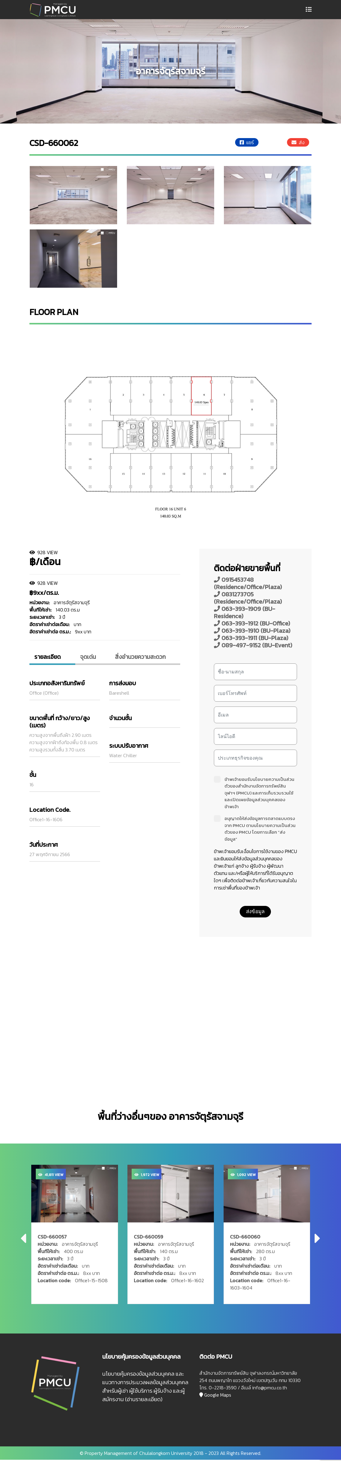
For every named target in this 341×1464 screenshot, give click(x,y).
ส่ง (298, 142)
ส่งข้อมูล (255, 911)
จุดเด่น (89, 657)
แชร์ (247, 142)
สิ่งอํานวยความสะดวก (142, 657)
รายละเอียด (50, 657)
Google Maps (215, 1399)
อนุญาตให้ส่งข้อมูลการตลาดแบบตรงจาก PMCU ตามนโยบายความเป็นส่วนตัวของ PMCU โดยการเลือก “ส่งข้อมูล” (254, 828)
